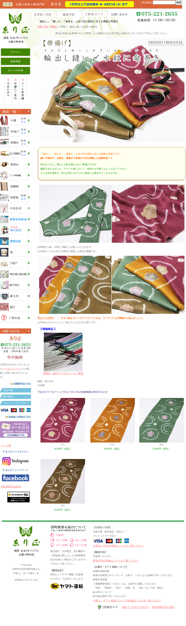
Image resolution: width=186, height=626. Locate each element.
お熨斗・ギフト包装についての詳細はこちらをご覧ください (127, 600)
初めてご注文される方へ (136, 607)
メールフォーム (11, 368)
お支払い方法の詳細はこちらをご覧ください (118, 545)
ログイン (15, 52)
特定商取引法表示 (11, 486)
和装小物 (43, 26)
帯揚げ (54, 26)
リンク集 (6, 445)
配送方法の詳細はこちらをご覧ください (115, 560)
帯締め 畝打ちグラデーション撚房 (63, 372)
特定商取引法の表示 (163, 607)
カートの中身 (15, 70)
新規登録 (15, 61)
